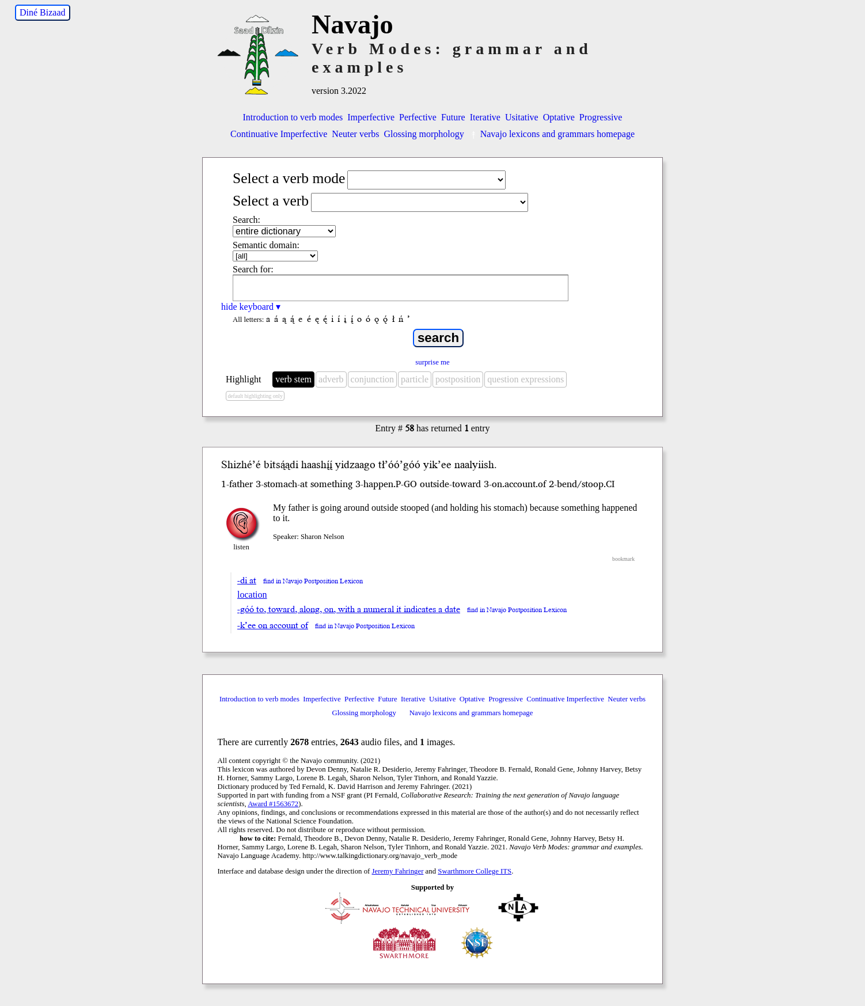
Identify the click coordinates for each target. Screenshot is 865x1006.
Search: (246, 220)
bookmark (623, 559)
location (252, 594)
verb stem (293, 379)
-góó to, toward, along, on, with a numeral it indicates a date (348, 609)
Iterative (485, 117)
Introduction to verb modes (293, 117)
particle (414, 379)
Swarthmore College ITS (474, 871)
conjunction (372, 379)
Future (453, 117)
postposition (457, 379)
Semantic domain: (266, 245)
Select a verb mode (289, 178)
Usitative (521, 117)
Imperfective (370, 117)
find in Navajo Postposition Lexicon (313, 581)
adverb (331, 379)
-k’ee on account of (272, 625)
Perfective (418, 117)
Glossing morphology (424, 134)
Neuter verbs (355, 134)
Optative (559, 117)
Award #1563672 (273, 804)
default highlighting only (254, 396)
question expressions (525, 379)
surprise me (432, 362)
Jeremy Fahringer (398, 871)
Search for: (253, 269)
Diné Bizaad (43, 12)
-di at (246, 580)
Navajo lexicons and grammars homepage (552, 134)
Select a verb (271, 200)
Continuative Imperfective (278, 134)
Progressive (601, 117)
